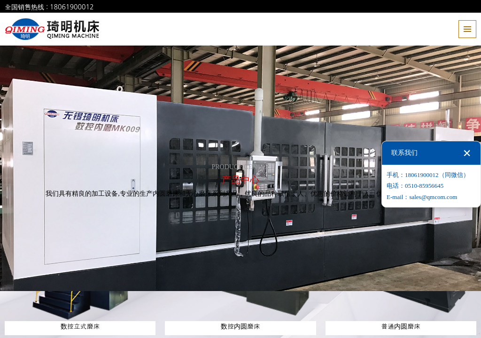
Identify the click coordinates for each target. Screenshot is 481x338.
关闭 (467, 153)
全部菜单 (467, 29)
